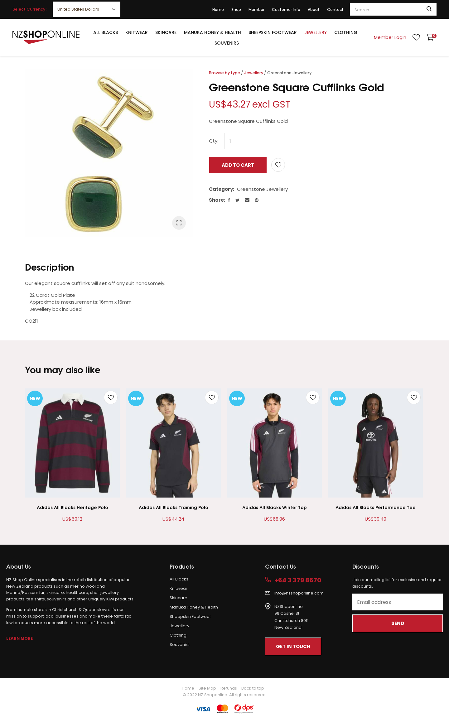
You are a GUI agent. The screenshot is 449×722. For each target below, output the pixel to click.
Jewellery (315, 32)
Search (429, 9)
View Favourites (416, 37)
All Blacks (105, 32)
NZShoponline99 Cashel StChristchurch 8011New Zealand (291, 617)
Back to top (252, 688)
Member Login (390, 37)
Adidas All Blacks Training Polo (173, 507)
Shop (236, 9)
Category (221, 189)
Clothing (345, 32)
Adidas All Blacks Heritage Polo (72, 507)
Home (218, 9)
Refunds (228, 688)
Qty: (213, 140)
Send (397, 623)
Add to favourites (111, 397)
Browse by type (224, 72)
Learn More (19, 638)
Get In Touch (293, 646)
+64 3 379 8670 (297, 580)
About (314, 9)
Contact (335, 9)
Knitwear (136, 32)
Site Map (207, 688)
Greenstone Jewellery (289, 72)
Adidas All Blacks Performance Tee (376, 507)
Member (256, 9)
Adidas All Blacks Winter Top (274, 507)
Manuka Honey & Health (212, 32)
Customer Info (286, 9)
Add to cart (238, 165)
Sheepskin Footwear (273, 32)
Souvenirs (227, 43)
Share (216, 200)
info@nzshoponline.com (299, 593)
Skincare (165, 32)
